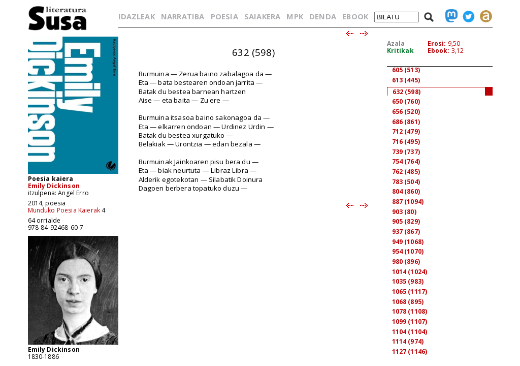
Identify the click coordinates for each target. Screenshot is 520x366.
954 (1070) (408, 251)
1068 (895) (408, 301)
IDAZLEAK (136, 16)
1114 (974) (408, 341)
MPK (294, 16)
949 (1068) (408, 241)
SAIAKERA (262, 16)
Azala (396, 43)
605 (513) (406, 70)
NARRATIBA (182, 16)
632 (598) (406, 91)
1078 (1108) (410, 311)
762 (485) (406, 171)
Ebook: (439, 50)
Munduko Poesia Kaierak (64, 210)
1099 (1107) (410, 321)
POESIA (224, 16)
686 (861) (406, 121)
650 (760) (406, 101)
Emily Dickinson (54, 185)
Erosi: (437, 43)
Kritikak (400, 50)
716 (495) (406, 141)
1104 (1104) (410, 331)
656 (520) (406, 111)
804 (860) (406, 191)
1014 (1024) (410, 271)
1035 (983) (408, 281)
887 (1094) (408, 201)
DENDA (322, 16)
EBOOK (355, 16)
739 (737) (406, 151)
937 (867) (406, 231)
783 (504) (406, 181)
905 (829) (406, 221)
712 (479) (406, 131)
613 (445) (406, 80)
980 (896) (406, 261)
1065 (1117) (410, 291)
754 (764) (406, 161)
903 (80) (404, 211)
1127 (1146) (410, 351)
